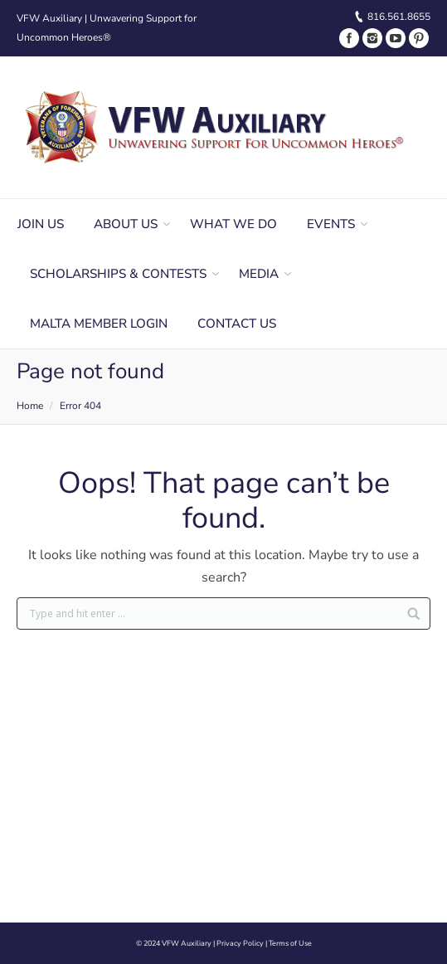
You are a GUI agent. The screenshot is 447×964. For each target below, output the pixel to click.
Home (30, 405)
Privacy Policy (240, 943)
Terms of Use (290, 943)
